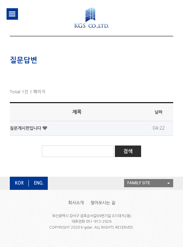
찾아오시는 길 (102, 203)
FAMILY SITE (138, 183)
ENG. (39, 183)
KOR (19, 183)
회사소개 (76, 203)
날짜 (158, 112)
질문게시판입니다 (26, 128)
